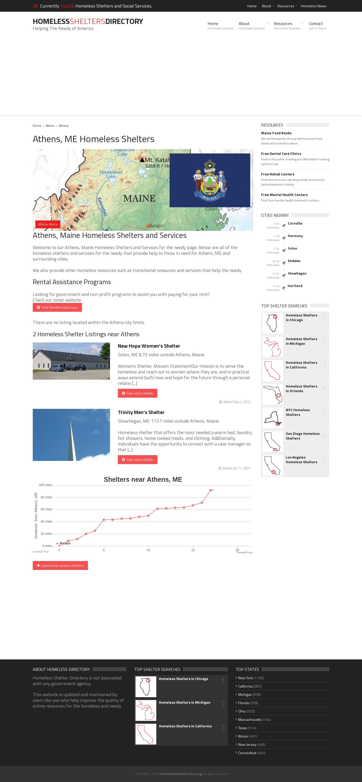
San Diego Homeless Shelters (303, 436)
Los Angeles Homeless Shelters (301, 459)
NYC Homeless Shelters (298, 412)
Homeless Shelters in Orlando (301, 388)
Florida (243, 702)
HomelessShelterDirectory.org (181, 773)
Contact (318, 25)
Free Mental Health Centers (284, 194)
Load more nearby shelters (60, 565)
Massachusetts (250, 719)
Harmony (295, 235)
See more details (137, 393)
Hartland (295, 285)
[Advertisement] (181, 78)
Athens (63, 125)
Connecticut (247, 752)
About (266, 6)
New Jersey (247, 744)
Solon (292, 248)
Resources (285, 6)
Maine (50, 125)
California (245, 686)
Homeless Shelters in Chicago (301, 317)
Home (252, 6)
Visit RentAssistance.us (57, 307)
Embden (294, 260)
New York (245, 678)
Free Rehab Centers (277, 174)
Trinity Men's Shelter (141, 412)
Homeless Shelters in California (301, 365)
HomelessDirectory (88, 21)
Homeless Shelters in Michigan (301, 341)
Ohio (242, 711)
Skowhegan (297, 273)
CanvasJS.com (245, 552)
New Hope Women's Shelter (149, 346)
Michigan (245, 694)
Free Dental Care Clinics (281, 153)
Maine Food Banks (276, 133)
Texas (242, 727)
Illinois (243, 736)
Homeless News (314, 6)
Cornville (295, 223)
